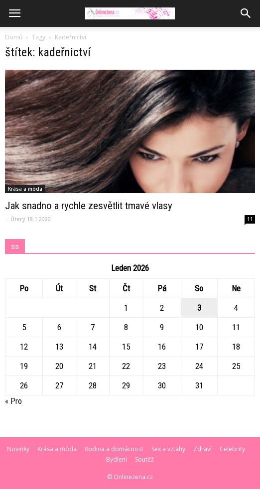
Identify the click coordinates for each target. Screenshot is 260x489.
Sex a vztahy (168, 449)
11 (250, 219)
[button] (246, 13)
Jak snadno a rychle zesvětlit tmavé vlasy (88, 206)
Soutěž (144, 459)
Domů (13, 37)
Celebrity (232, 449)
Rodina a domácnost (114, 449)
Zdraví (202, 449)
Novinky (18, 449)
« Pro (13, 401)
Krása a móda (25, 188)
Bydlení (116, 459)
